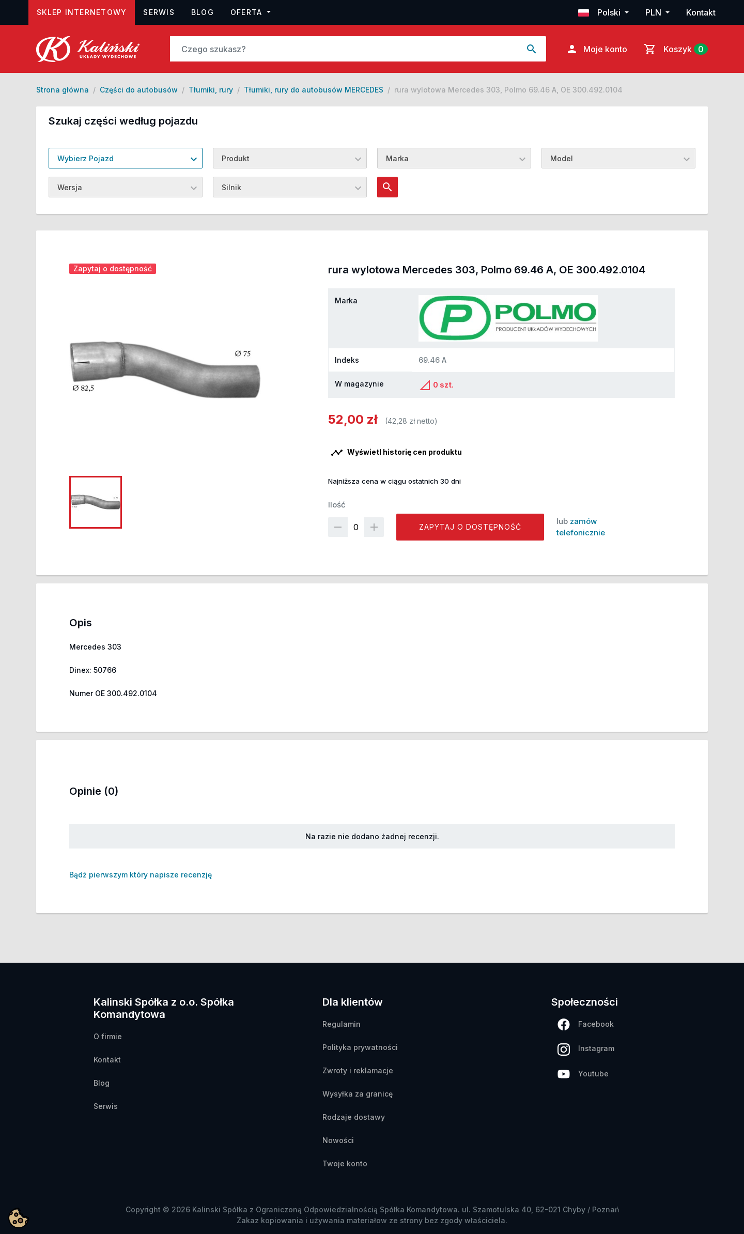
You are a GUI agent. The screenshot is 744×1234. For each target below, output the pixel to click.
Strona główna (62, 89)
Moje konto (596, 49)
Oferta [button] (247, 12)
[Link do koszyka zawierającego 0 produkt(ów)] (674, 49)
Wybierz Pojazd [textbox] (85, 158)
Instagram (585, 1049)
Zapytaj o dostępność (470, 526)
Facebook (585, 1024)
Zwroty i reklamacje (357, 1070)
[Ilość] (356, 527)
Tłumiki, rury (211, 89)
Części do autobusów (139, 89)
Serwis (159, 12)
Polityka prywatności (360, 1047)
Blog (202, 12)
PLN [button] (654, 12)
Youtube (583, 1074)
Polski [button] (600, 12)
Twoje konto (344, 1163)
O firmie (108, 1036)
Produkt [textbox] (236, 158)
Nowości (338, 1140)
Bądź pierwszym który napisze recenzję (140, 874)
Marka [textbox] (397, 158)
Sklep (86, 11)
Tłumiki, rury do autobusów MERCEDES (313, 89)
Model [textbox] (561, 158)
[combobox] (126, 158)
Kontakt (701, 12)
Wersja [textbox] (69, 187)
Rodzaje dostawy (353, 1117)
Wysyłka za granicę (357, 1093)
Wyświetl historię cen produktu (396, 452)
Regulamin (341, 1024)
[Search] (344, 48)
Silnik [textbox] (231, 187)
